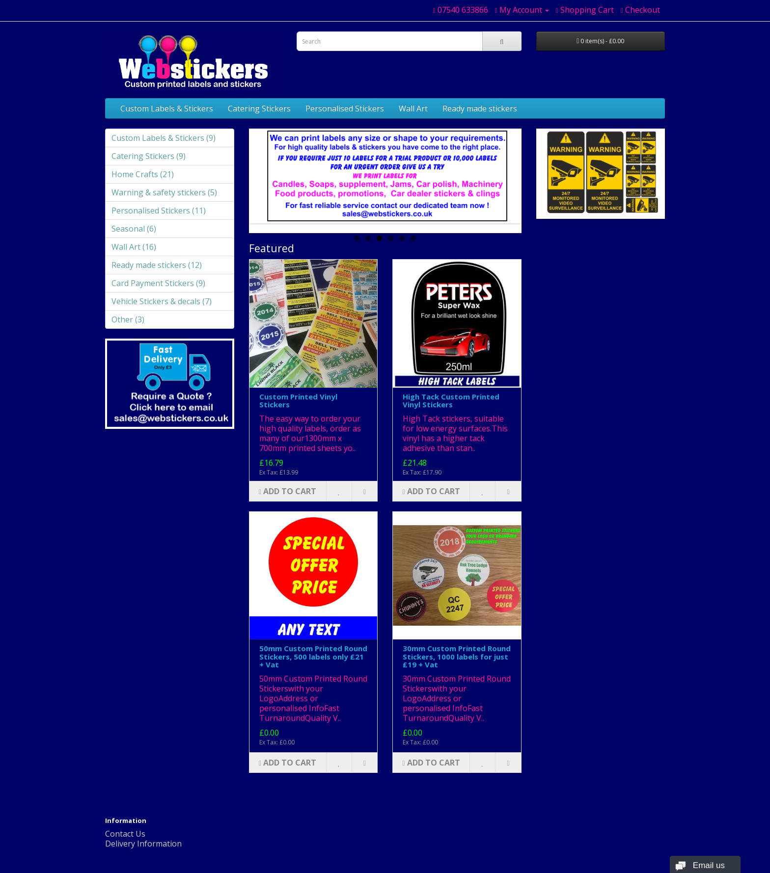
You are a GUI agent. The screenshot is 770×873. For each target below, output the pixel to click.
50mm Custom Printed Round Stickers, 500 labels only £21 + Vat (313, 656)
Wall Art (413, 108)
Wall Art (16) (133, 246)
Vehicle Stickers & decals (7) (161, 301)
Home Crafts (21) (142, 174)
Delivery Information (143, 843)
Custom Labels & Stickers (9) (163, 137)
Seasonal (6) (133, 228)
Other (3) (127, 319)
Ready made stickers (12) (156, 265)
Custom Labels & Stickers (166, 108)
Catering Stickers (259, 108)
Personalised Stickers (344, 108)
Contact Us (125, 833)
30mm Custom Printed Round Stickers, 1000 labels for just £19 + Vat (457, 656)
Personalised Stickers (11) (158, 210)
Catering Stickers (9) (148, 156)
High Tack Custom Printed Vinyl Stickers (451, 401)
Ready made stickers (479, 108)
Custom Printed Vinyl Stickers (298, 401)
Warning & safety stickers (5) (164, 192)
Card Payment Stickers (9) (158, 283)
